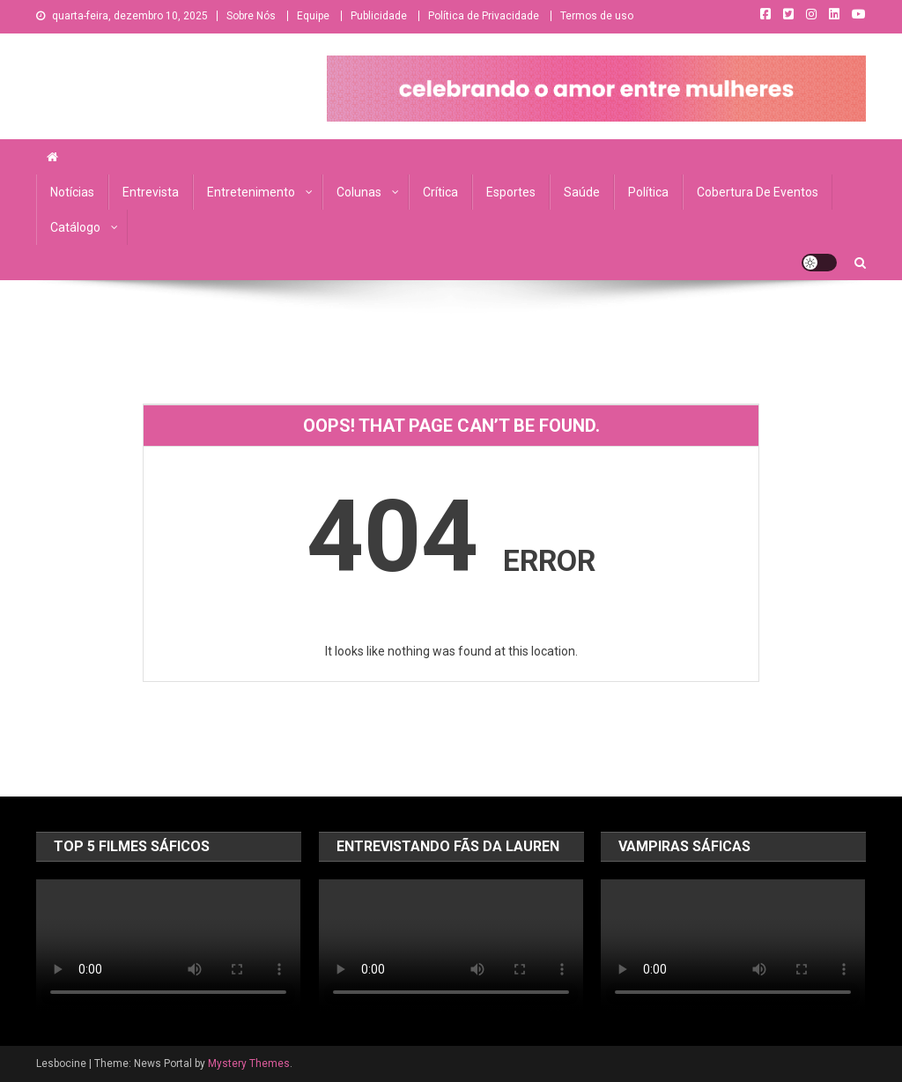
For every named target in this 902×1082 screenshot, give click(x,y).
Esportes (511, 192)
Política (648, 192)
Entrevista (150, 192)
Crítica (440, 192)
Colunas (358, 192)
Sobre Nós (251, 16)
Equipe (313, 16)
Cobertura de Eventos (757, 192)
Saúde (582, 192)
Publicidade (379, 16)
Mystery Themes (249, 1063)
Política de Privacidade (483, 16)
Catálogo (75, 227)
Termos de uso (596, 16)
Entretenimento (251, 192)
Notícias (72, 192)
